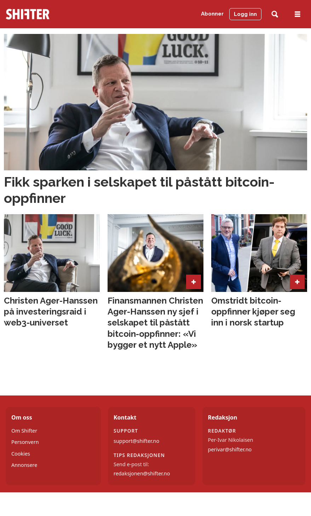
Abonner (212, 14)
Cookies (20, 453)
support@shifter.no (136, 441)
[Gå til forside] (28, 14)
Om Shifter (24, 430)
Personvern (25, 442)
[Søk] (275, 14)
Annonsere (24, 465)
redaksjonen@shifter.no (142, 473)
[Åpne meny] (298, 14)
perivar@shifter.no (230, 449)
